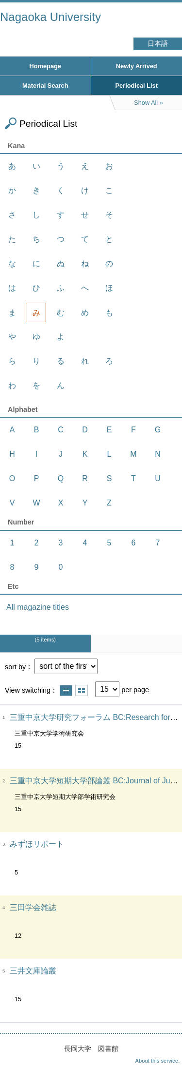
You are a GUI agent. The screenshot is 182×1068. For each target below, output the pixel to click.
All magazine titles (37, 607)
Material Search (45, 85)
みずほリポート (37, 844)
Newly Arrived (136, 66)
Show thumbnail (81, 690)
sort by (15, 666)
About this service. (157, 1061)
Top (165, 1041)
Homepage (45, 66)
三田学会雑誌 (33, 907)
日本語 (158, 43)
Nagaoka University (50, 16)
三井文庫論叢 (33, 971)
